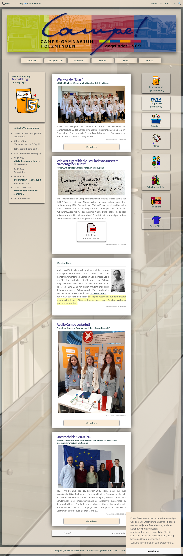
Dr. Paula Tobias (98, 293)
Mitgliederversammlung (25, 161)
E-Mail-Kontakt (34, 3)
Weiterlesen (91, 147)
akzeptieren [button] (153, 551)
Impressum (170, 3)
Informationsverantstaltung (27, 179)
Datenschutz (157, 3)
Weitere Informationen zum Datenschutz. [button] (152, 542)
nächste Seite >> (120, 533)
